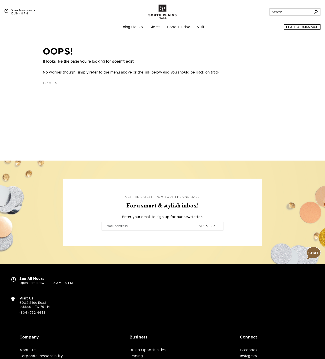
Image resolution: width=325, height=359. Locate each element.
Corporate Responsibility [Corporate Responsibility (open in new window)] (41, 356)
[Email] (146, 226)
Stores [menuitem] (155, 27)
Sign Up (207, 226)
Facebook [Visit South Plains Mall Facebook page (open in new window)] (249, 350)
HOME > (50, 83)
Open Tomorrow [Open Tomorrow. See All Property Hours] (31, 283)
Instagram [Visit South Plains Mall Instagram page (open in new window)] (248, 356)
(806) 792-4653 (32, 312)
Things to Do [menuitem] (132, 27)
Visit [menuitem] (200, 27)
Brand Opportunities (147, 350)
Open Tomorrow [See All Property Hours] (23, 10)
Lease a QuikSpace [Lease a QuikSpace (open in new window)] (302, 27)
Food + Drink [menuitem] (178, 27)
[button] (313, 253)
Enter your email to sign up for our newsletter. (162, 217)
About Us (27, 350)
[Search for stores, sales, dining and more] (290, 12)
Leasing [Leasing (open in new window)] (136, 356)
